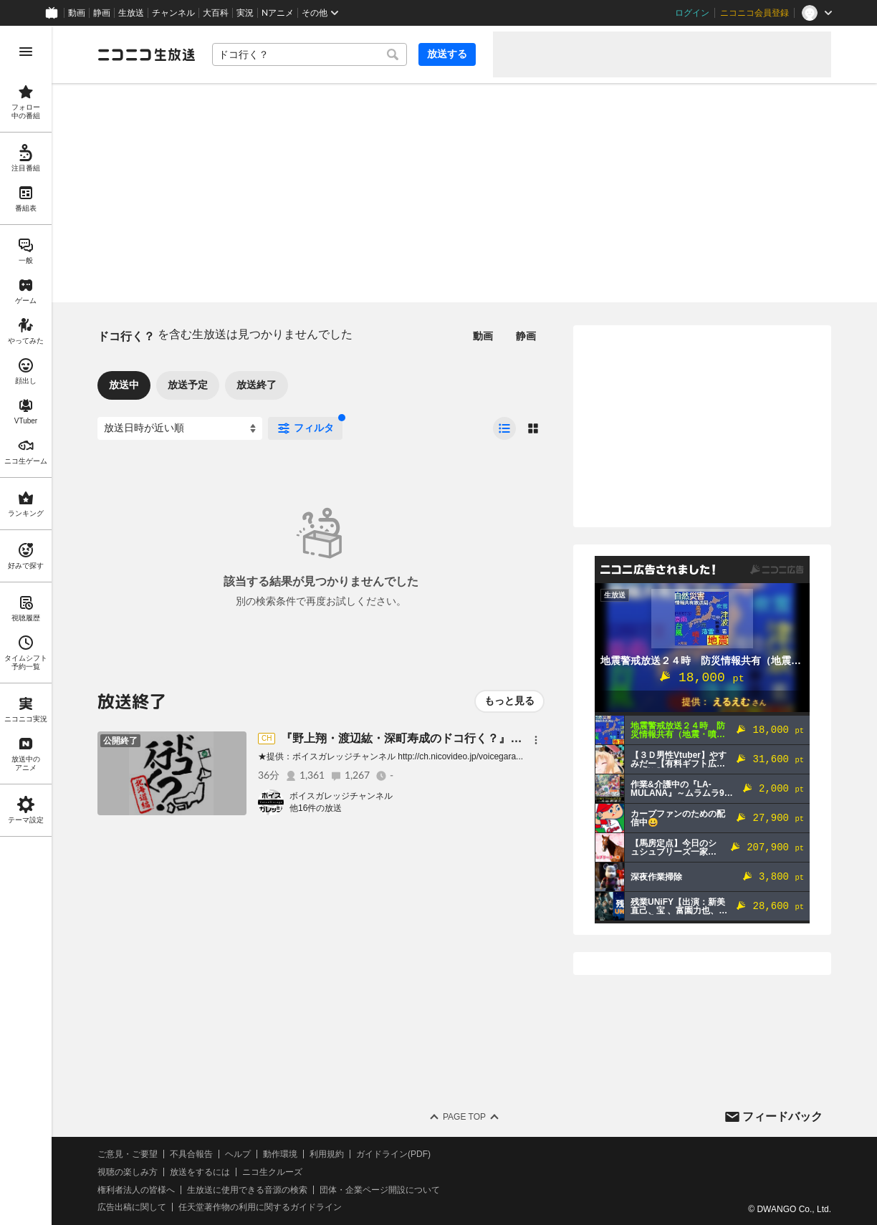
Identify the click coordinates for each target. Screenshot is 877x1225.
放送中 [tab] (124, 384)
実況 (245, 13)
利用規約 (327, 1154)
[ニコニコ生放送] (146, 54)
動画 (76, 13)
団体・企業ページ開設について (380, 1190)
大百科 (216, 13)
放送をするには (200, 1172)
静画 (101, 13)
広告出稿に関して (131, 1207)
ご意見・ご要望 (127, 1154)
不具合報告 (191, 1154)
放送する (447, 53)
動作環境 (280, 1154)
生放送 (131, 13)
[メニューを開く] (25, 51)
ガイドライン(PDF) (393, 1154)
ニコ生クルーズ (272, 1172)
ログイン (692, 13)
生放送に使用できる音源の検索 (247, 1190)
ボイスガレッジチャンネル (341, 796)
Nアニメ (278, 13)
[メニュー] (536, 740)
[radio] (504, 428)
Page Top (464, 1117)
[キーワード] (309, 54)
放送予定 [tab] (188, 384)
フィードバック (782, 1116)
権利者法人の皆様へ (136, 1190)
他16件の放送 (315, 808)
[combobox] (309, 54)
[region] (26, 625)
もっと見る (509, 700)
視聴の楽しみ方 (127, 1172)
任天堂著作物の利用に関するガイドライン (260, 1207)
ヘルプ (238, 1154)
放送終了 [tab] (256, 384)
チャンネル (173, 13)
